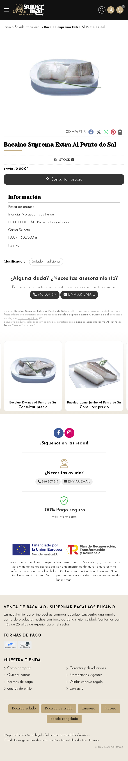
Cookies (82, 735)
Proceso (110, 708)
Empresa (88, 708)
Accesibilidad (70, 740)
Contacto (76, 689)
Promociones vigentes (85, 675)
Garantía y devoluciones (87, 668)
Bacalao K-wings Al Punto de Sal (33, 402)
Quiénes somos (18, 675)
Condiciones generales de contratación (31, 740)
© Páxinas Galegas (109, 747)
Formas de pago (20, 682)
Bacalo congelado (64, 719)
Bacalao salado (24, 708)
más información (64, 517)
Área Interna (90, 740)
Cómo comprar (19, 668)
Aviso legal (34, 735)
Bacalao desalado (59, 708)
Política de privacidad (59, 735)
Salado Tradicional (28, 318)
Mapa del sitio (14, 735)
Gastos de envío (19, 689)
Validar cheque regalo (86, 682)
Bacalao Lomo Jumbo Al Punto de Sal (94, 402)
